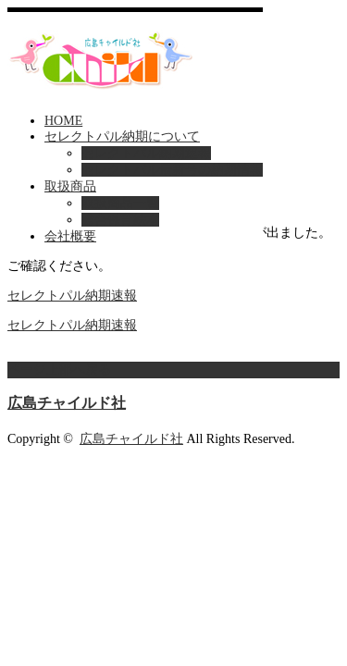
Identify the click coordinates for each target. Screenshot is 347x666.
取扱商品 (70, 186)
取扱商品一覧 (120, 203)
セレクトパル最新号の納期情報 (172, 170)
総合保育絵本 (120, 220)
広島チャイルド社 (66, 403)
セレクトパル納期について (122, 136)
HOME (63, 121)
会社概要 (70, 236)
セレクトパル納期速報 (146, 153)
